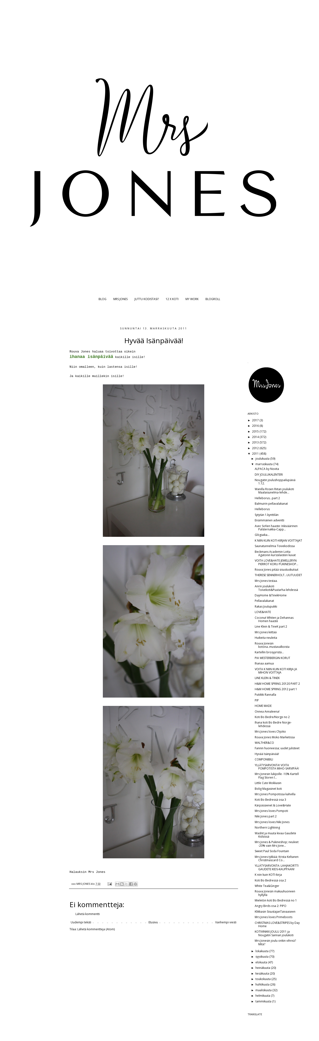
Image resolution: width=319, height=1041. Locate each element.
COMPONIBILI (264, 759)
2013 (255, 442)
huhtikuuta (262, 984)
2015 (255, 431)
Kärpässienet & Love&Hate (273, 805)
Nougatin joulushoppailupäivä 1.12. (275, 481)
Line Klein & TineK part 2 (271, 626)
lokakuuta (262, 951)
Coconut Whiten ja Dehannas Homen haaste (274, 619)
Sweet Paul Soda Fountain (272, 851)
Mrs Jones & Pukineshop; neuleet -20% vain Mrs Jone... (277, 843)
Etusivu (153, 922)
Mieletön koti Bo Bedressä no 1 (276, 900)
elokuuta (261, 962)
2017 (255, 420)
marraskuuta (264, 464)
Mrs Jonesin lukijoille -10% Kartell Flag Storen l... (277, 775)
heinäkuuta (263, 968)
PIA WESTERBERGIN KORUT (272, 658)
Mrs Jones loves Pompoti (271, 811)
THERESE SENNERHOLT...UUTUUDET (278, 575)
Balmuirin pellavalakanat (271, 504)
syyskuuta (262, 957)
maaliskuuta (263, 990)
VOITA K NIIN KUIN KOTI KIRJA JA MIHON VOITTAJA (276, 670)
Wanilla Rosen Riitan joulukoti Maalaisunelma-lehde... (274, 490)
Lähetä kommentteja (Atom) (96, 929)
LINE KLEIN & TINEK (267, 678)
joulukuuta (262, 459)
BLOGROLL (212, 299)
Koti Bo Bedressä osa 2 (270, 880)
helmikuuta (263, 996)
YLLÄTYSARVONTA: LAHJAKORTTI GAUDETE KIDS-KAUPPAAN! (277, 867)
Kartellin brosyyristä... (269, 652)
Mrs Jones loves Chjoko (270, 731)
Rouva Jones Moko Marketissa (275, 737)
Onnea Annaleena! (267, 711)
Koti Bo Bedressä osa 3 (270, 800)
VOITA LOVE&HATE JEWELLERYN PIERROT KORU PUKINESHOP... (276, 562)
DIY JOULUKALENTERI (269, 475)
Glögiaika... (262, 535)
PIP (257, 700)
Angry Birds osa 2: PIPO (270, 906)
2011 (255, 454)
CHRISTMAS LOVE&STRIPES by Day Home (277, 924)
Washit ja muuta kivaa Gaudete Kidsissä (275, 835)
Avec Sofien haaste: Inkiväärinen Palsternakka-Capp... (276, 527)
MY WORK (192, 299)
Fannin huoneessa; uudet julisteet (277, 748)
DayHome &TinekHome (271, 595)
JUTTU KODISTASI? (147, 299)
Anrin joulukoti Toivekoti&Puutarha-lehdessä (276, 588)
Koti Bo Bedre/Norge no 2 (272, 717)
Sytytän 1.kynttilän (267, 515)
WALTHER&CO (264, 743)
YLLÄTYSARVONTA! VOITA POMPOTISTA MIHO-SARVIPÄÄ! (277, 766)
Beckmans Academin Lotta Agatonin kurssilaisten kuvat (275, 553)
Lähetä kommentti (87, 914)
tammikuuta (263, 1001)
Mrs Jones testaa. (266, 581)
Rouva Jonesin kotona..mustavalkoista (272, 645)
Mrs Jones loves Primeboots (273, 917)
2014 (255, 437)
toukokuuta (263, 979)
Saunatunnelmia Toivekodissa (275, 546)
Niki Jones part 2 (266, 816)
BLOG (102, 299)
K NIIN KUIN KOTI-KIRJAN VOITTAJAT (278, 540)
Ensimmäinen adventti (269, 520)
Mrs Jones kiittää (266, 632)
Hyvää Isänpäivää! (267, 754)
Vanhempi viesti (225, 922)
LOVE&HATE (263, 612)
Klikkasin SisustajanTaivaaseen (275, 912)
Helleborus (262, 509)
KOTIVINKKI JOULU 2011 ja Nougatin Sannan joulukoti (274, 933)
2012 (255, 448)
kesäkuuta (262, 973)
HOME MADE (263, 706)
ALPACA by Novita (267, 469)
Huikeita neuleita (266, 638)
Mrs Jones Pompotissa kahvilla (275, 794)
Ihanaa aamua (264, 663)
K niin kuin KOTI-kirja (268, 875)
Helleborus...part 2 (267, 498)
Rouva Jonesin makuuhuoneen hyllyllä (275, 893)
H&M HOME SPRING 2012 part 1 (276, 689)
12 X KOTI (172, 299)
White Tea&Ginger (267, 886)
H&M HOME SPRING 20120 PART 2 (277, 684)
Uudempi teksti (81, 922)
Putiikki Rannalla (265, 695)
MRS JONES (120, 299)
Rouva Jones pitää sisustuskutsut (276, 570)
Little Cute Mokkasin (268, 783)
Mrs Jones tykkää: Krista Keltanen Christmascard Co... (277, 858)
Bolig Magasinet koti (268, 789)
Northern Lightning (267, 827)
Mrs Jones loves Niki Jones (272, 822)
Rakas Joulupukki (266, 606)
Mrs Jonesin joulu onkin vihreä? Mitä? (275, 942)
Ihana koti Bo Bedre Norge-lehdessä (273, 724)
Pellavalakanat (264, 601)
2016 (255, 426)
